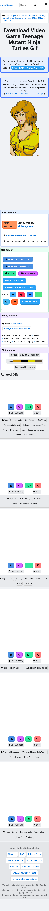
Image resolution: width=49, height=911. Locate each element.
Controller (26, 335)
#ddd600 (31, 361)
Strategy (7, 341)
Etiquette (14, 866)
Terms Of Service (15, 860)
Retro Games (15, 757)
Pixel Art (28, 584)
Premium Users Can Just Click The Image (24, 93)
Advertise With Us (30, 866)
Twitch (18, 338)
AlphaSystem (25, 226)
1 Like (9, 273)
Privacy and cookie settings (24, 879)
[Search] (35, 5)
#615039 (38, 361)
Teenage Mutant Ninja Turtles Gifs (24, 16)
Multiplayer (8, 338)
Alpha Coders (6, 5)
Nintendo (16, 335)
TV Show (37, 499)
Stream (36, 335)
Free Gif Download (17, 259)
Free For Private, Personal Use (21, 235)
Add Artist (8, 224)
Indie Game (40, 341)
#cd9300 (17, 361)
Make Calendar (14, 280)
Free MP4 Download (18, 266)
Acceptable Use (34, 860)
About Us (12, 854)
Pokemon (14, 430)
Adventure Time (39, 425)
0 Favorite (28, 273)
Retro (19, 584)
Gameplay (28, 341)
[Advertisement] (22, 182)
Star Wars (41, 420)
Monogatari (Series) (11, 425)
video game (16, 324)
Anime (18, 435)
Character (17, 341)
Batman (26, 425)
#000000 (24, 361)
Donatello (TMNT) (22, 499)
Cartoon (29, 837)
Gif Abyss (11, 15)
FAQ (22, 854)
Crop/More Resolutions (19, 287)
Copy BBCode (30, 302)
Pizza (36, 757)
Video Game (14, 668)
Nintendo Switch (30, 338)
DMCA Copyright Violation (24, 873)
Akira (5, 430)
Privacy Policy (34, 854)
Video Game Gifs (27, 15)
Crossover (28, 435)
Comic (10, 579)
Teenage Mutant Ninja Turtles (16, 328)
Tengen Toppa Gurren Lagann (33, 430)
